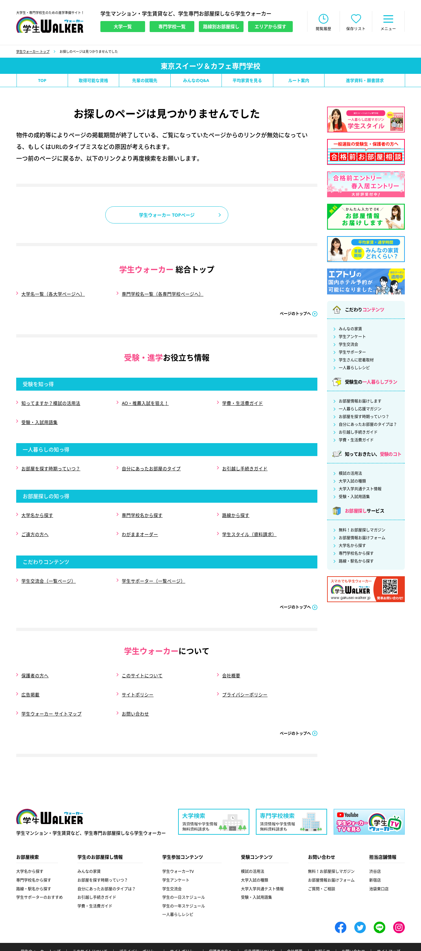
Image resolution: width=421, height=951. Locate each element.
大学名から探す (37, 505)
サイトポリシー (137, 674)
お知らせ (322, 927)
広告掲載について (259, 927)
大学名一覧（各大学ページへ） (53, 294)
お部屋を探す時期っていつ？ (50, 461)
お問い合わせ (135, 690)
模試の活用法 (350, 474)
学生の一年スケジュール (183, 881)
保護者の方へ (34, 657)
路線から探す (235, 505)
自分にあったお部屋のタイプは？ (368, 425)
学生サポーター (352, 353)
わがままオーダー (139, 522)
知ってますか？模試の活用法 (50, 400)
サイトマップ (388, 927)
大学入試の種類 (352, 482)
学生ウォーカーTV (178, 847)
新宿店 (375, 855)
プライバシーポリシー (244, 674)
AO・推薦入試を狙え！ (145, 400)
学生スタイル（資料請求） (249, 522)
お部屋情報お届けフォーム (362, 539)
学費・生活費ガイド (242, 400)
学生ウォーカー (49, 792)
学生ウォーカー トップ (33, 52)
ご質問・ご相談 (321, 864)
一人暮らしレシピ (354, 369)
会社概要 (231, 657)
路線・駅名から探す (356, 562)
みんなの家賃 (350, 330)
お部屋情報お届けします (360, 402)
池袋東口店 (379, 864)
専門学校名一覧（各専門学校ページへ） (162, 294)
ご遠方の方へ (34, 522)
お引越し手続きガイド (244, 461)
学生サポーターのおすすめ (39, 873)
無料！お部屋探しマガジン (362, 531)
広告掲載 (30, 674)
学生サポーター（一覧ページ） (153, 566)
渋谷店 (375, 847)
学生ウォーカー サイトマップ (51, 690)
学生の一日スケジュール (183, 873)
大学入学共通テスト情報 (360, 490)
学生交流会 (348, 345)
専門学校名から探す (141, 505)
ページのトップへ (295, 312)
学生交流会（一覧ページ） (48, 566)
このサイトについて (141, 657)
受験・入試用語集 (39, 417)
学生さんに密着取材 (356, 361)
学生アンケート (352, 337)
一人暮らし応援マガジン (360, 410)
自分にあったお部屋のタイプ (150, 461)
